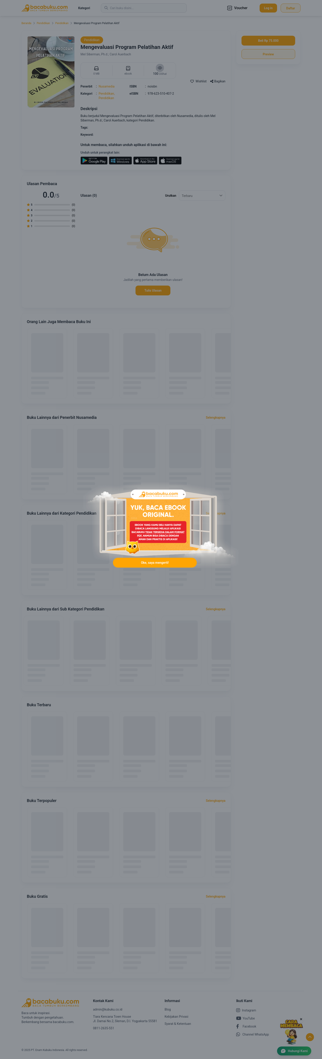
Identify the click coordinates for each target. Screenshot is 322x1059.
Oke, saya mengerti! (155, 563)
